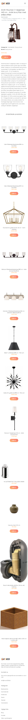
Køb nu (6, 57)
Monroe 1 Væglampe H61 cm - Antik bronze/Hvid (14, 433)
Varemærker (11, 47)
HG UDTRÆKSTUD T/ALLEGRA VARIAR (14, 481)
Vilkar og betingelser (6, 718)
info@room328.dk (5, 680)
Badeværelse (4, 689)
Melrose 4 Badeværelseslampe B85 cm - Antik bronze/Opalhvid (14, 270)
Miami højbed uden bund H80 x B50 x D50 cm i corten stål (14, 639)
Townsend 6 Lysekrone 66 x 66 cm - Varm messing (14, 228)
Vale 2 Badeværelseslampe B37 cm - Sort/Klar (14, 186)
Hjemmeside (4, 17)
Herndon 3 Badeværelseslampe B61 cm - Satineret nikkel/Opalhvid (14, 311)
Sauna (2, 697)
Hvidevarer (4, 694)
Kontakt (3, 715)
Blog (2, 712)
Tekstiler (3, 700)
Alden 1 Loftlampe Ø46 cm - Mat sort (14, 353)
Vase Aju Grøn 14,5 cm (14, 525)
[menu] (25, 3)
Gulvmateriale (4, 692)
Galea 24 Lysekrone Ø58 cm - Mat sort (14, 393)
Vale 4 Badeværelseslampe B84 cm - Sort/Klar (14, 145)
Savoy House (18, 47)
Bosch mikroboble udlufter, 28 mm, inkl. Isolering (14, 586)
